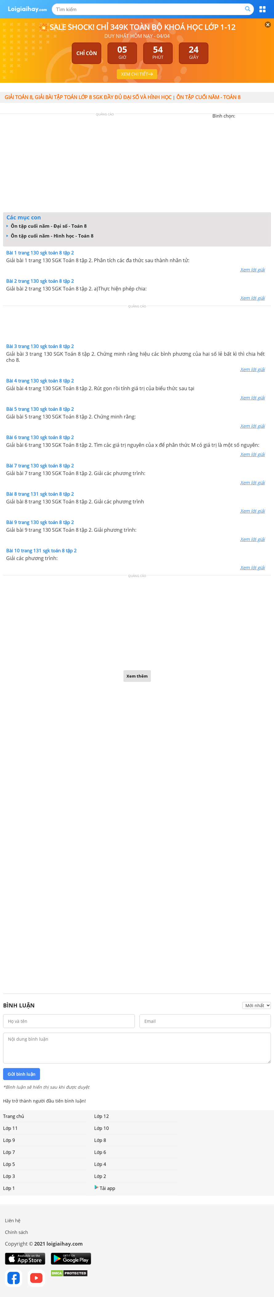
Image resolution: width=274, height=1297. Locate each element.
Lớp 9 (9, 1140)
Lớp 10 (101, 1128)
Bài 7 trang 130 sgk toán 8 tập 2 (40, 465)
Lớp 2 (100, 1176)
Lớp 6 (100, 1152)
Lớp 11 (10, 1128)
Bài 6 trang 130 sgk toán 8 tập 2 (40, 437)
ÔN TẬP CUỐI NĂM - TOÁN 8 (208, 97)
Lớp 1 (9, 1188)
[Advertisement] (137, 165)
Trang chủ (13, 1116)
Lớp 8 (100, 1140)
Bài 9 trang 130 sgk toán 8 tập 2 (40, 522)
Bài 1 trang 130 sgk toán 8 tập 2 (40, 253)
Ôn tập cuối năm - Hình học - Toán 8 (50, 236)
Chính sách (16, 1232)
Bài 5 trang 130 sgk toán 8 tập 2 (40, 409)
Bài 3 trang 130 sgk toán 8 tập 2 (40, 346)
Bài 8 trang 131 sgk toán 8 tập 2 (40, 494)
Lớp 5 (9, 1164)
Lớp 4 (100, 1164)
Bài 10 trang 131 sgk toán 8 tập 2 (41, 550)
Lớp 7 (9, 1152)
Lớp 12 (101, 1116)
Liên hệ (12, 1220)
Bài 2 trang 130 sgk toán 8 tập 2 (40, 281)
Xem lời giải (252, 269)
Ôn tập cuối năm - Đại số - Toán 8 (46, 226)
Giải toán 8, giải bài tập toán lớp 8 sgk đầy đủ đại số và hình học (88, 97)
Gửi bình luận (21, 1074)
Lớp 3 (9, 1176)
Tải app (104, 1188)
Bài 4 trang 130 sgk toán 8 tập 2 (40, 381)
